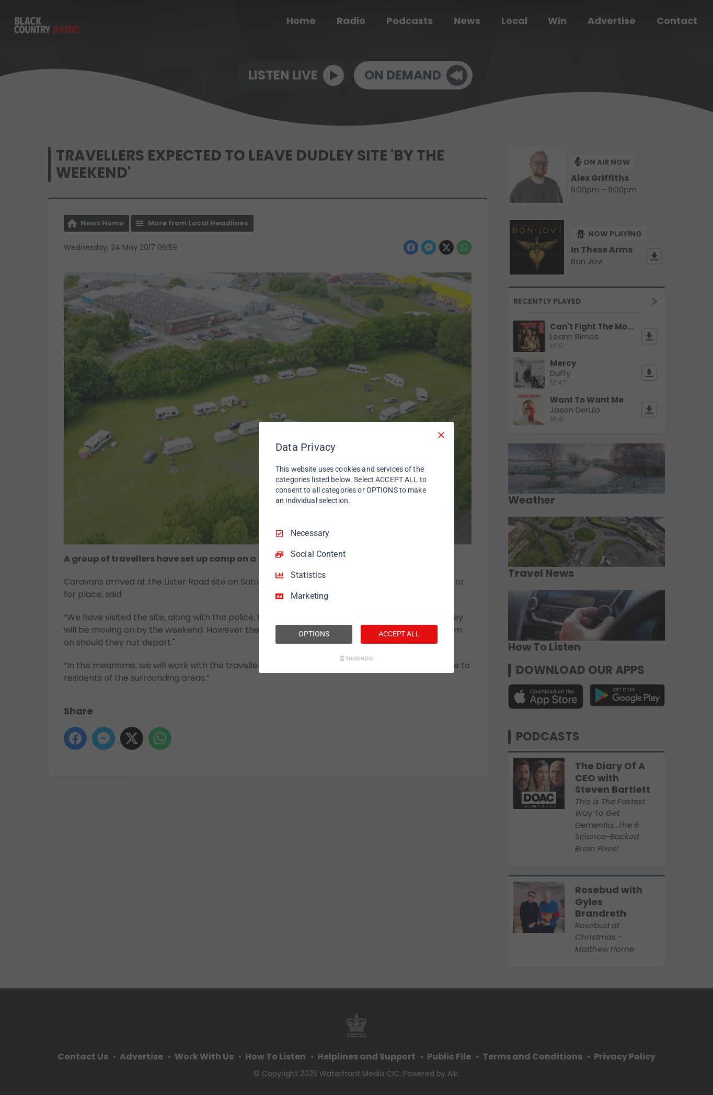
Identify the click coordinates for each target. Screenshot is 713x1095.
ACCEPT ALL (399, 634)
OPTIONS (313, 634)
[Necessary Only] (441, 435)
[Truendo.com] (356, 658)
